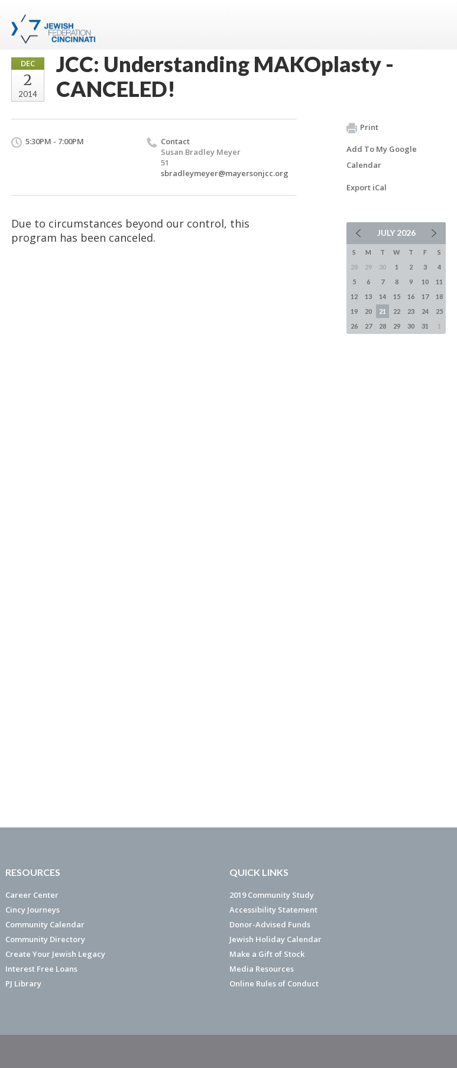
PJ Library (23, 983)
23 (410, 311)
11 (439, 281)
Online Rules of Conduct (274, 983)
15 (396, 296)
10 (425, 281)
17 (425, 296)
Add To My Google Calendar (381, 157)
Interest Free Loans (41, 968)
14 (382, 296)
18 (439, 296)
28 (382, 326)
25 (439, 311)
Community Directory (45, 939)
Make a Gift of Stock (266, 954)
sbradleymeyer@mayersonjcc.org (225, 173)
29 (396, 326)
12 (354, 296)
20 (368, 311)
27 (368, 326)
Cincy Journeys (32, 909)
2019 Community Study (271, 895)
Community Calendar (45, 924)
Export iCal (366, 187)
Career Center (32, 895)
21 (382, 311)
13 (368, 296)
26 (354, 326)
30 (410, 326)
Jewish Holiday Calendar (275, 939)
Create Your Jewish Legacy (55, 954)
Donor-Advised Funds (269, 924)
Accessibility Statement (273, 909)
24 (425, 311)
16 (410, 296)
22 (396, 311)
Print (362, 128)
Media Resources (261, 968)
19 (354, 311)
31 (425, 326)
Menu (432, 24)
